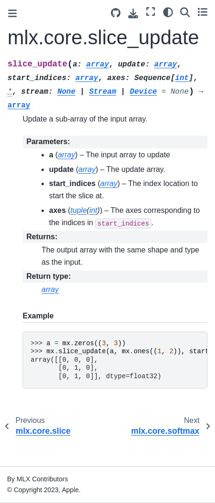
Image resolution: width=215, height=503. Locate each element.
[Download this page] (133, 13)
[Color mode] (168, 12)
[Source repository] (115, 13)
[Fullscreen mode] (150, 12)
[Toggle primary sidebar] (12, 13)
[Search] (185, 12)
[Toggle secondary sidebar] (202, 12)
